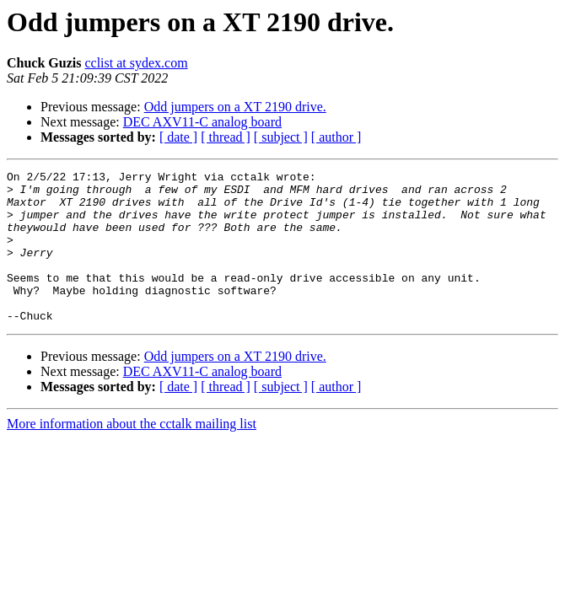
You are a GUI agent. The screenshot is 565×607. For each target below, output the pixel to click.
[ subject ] (281, 137)
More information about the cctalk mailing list (131, 454)
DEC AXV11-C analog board (202, 122)
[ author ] (336, 137)
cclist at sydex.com (135, 63)
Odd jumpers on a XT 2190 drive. (235, 106)
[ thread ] (225, 137)
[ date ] (178, 137)
